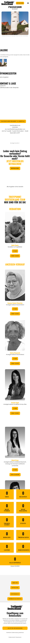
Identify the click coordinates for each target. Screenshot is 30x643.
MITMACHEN (20, 3)
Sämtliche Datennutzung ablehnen (15, 632)
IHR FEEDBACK (15, 594)
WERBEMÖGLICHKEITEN (15, 599)
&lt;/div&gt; (15, 333)
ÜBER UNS (15, 583)
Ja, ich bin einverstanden (15, 628)
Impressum (18, 637)
